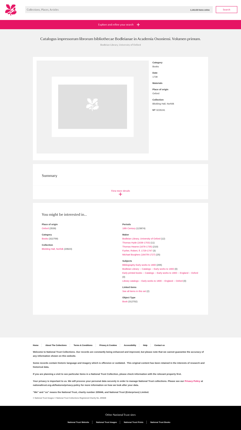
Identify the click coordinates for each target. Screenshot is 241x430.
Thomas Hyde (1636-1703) (136, 242)
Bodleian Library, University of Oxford (141, 238)
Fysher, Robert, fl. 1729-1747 (137, 250)
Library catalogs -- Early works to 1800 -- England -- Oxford (152, 281)
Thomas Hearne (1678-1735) (137, 246)
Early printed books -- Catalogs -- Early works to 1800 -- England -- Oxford (160, 273)
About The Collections (56, 345)
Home (35, 345)
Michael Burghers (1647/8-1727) (138, 254)
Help (145, 345)
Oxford (45, 228)
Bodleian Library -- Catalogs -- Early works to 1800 (148, 269)
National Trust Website (78, 422)
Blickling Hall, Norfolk (52, 249)
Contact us (159, 345)
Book (125, 301)
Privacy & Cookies (108, 345)
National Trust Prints (133, 422)
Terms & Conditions (83, 345)
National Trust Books (160, 422)
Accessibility (130, 345)
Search (226, 9)
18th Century (129, 228)
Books (45, 238)
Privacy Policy (192, 381)
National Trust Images (106, 422)
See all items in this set (134, 291)
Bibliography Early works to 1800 (139, 265)
